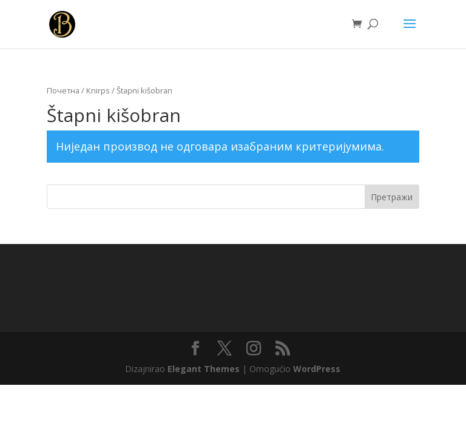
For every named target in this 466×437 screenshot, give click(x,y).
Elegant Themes (203, 368)
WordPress (316, 368)
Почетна (63, 90)
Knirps (98, 90)
